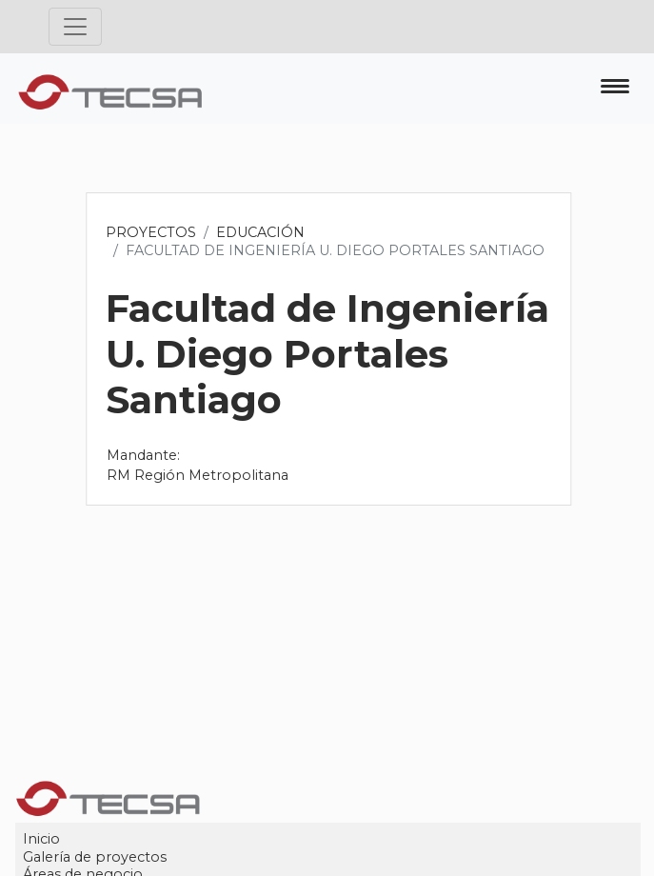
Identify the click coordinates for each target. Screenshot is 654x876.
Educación (261, 232)
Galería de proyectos (96, 857)
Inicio (42, 838)
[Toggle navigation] (75, 27)
